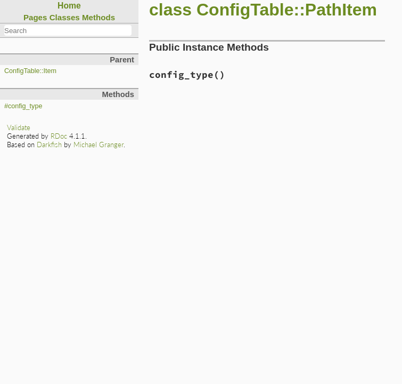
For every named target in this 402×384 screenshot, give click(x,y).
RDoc (59, 136)
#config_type (23, 106)
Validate (18, 127)
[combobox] (68, 30)
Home (69, 5)
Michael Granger (98, 144)
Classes (65, 17)
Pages (35, 17)
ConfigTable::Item (30, 71)
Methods (98, 17)
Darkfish (49, 144)
